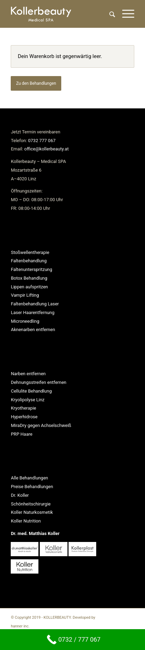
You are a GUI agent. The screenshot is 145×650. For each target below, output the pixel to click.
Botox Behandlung (29, 278)
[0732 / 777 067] (72, 639)
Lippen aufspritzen (29, 286)
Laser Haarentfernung (32, 312)
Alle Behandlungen (29, 477)
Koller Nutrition (26, 521)
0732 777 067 (42, 140)
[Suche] (108, 14)
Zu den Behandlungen (36, 83)
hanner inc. (20, 626)
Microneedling (25, 321)
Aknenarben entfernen (33, 329)
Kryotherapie (23, 408)
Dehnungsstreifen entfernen (38, 382)
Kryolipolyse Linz (27, 399)
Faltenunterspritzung (31, 269)
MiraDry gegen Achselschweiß (41, 425)
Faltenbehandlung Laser (35, 303)
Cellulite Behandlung (31, 391)
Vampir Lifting (25, 295)
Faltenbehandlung (28, 260)
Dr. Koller (20, 495)
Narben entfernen (28, 373)
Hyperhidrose (24, 416)
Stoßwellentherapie (30, 252)
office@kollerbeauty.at (46, 148)
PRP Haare (21, 434)
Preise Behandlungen (32, 486)
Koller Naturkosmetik (32, 512)
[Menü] (124, 14)
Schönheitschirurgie (31, 504)
